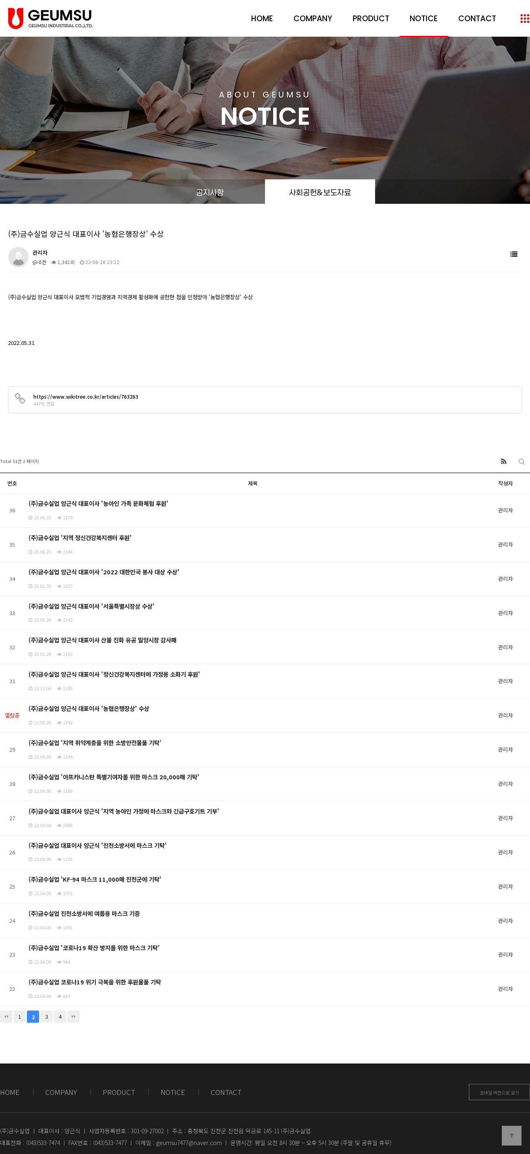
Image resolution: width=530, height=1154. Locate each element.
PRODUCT (371, 18)
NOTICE (424, 18)
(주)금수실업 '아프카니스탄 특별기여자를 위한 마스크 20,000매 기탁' (114, 776)
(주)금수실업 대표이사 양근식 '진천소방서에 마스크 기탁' (98, 845)
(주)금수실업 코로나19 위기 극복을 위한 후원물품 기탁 (95, 981)
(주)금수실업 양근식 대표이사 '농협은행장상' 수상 (89, 708)
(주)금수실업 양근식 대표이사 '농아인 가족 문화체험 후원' (98, 503)
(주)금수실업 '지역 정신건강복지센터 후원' (80, 537)
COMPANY (313, 18)
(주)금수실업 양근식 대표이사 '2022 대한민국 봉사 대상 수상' (104, 571)
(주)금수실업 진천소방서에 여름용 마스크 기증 (84, 913)
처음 (6, 1017)
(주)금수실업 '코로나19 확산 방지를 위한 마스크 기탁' (94, 947)
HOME (262, 18)
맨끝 (73, 1017)
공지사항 (210, 191)
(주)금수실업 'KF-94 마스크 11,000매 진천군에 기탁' (95, 879)
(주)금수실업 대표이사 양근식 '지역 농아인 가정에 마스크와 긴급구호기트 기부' (124, 811)
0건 (39, 261)
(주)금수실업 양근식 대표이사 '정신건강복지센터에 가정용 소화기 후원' (114, 674)
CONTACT (477, 18)
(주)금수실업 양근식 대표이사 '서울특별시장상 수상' (92, 606)
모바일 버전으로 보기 (499, 1092)
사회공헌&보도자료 (320, 191)
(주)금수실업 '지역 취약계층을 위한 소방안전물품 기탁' (95, 742)
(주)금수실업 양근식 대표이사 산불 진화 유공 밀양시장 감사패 (103, 639)
